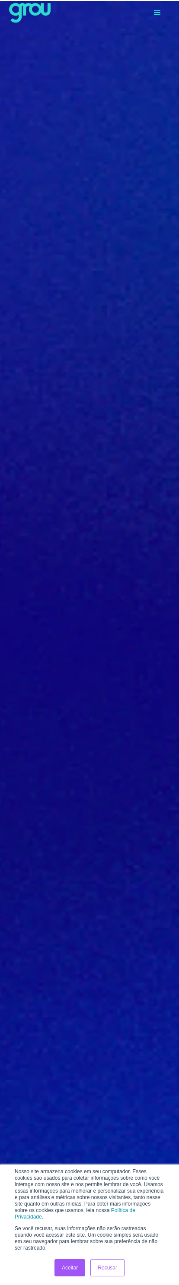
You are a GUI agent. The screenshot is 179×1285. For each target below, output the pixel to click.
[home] (30, 13)
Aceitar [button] (70, 1268)
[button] (157, 13)
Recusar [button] (107, 1268)
